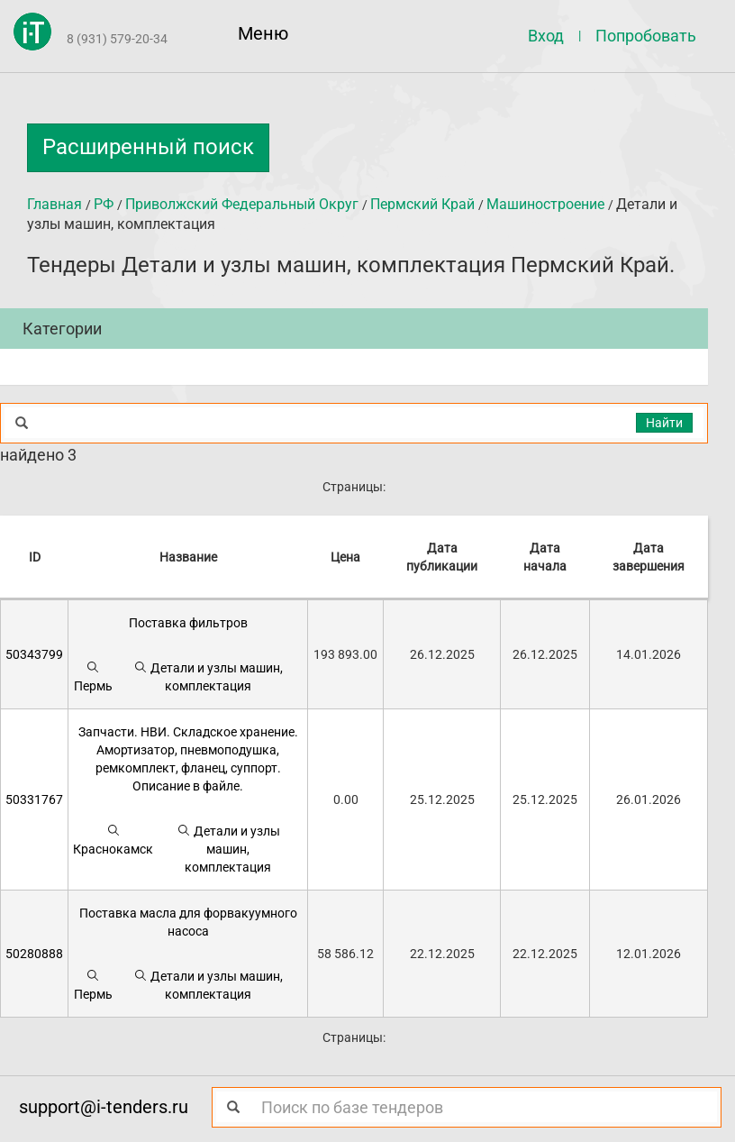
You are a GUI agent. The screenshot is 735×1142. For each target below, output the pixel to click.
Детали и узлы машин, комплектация (208, 676)
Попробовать (645, 35)
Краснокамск (113, 839)
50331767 (34, 799)
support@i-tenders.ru (103, 1107)
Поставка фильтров (188, 623)
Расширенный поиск (148, 147)
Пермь (93, 676)
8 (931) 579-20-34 (117, 39)
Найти (664, 423)
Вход (546, 35)
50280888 (34, 953)
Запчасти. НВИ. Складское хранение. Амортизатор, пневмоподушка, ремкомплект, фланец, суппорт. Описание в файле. (188, 759)
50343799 (34, 654)
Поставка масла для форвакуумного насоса (188, 922)
